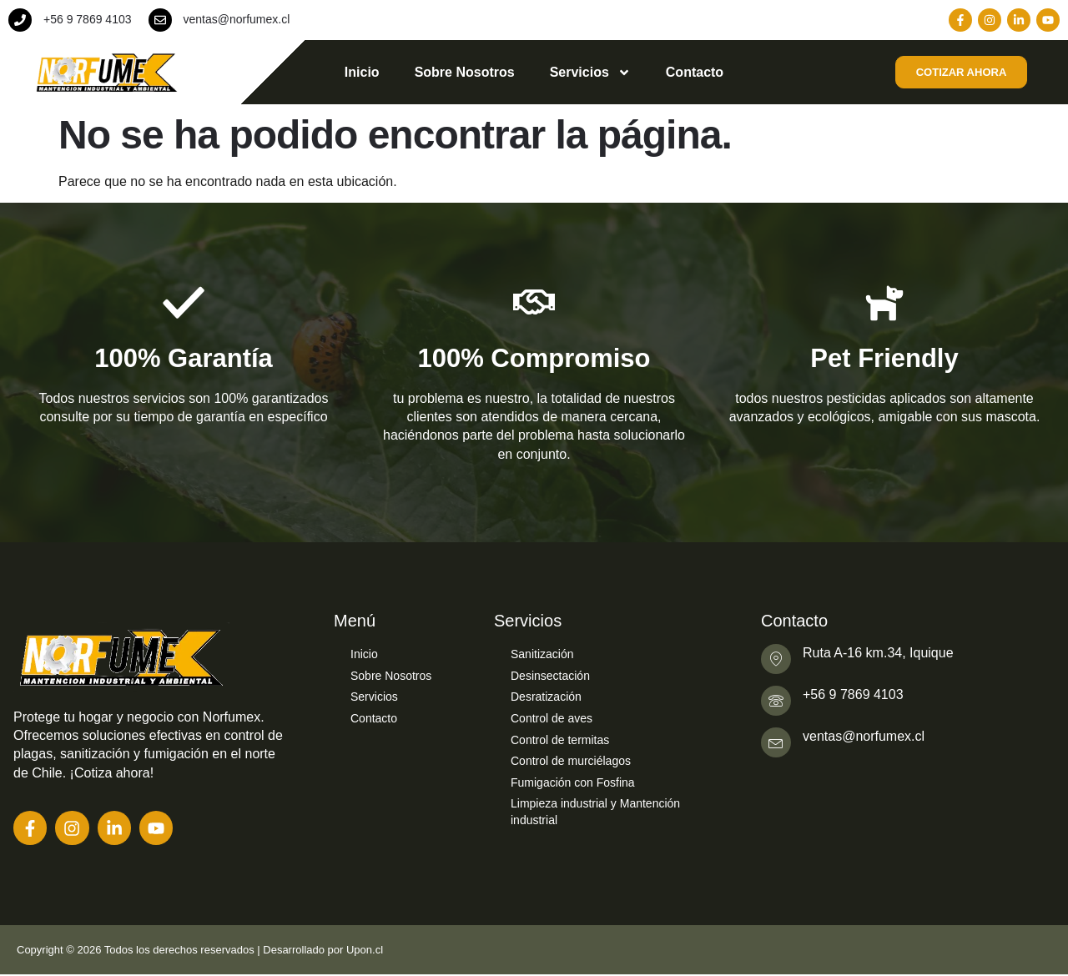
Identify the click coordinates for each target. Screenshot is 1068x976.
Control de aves (551, 718)
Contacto (694, 72)
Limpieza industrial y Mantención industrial (595, 812)
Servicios (590, 73)
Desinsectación (550, 675)
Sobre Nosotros (465, 72)
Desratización (546, 696)
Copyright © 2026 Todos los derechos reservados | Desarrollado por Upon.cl (200, 950)
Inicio (362, 72)
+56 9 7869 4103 (87, 19)
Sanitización (542, 654)
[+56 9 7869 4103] (20, 20)
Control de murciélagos (571, 760)
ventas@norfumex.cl (237, 19)
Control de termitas (560, 740)
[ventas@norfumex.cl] (160, 20)
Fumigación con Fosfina (573, 782)
